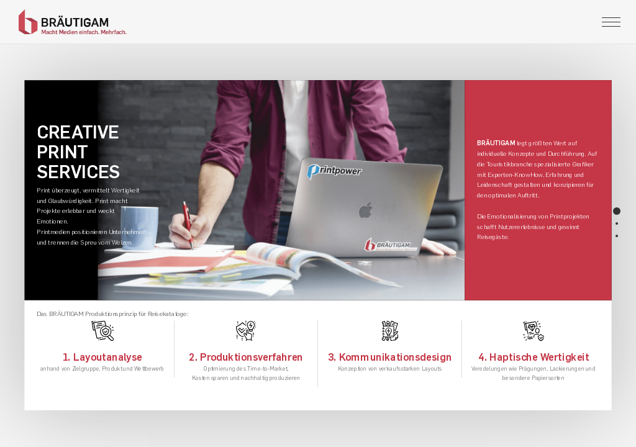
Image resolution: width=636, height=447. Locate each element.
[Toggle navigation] (611, 22)
